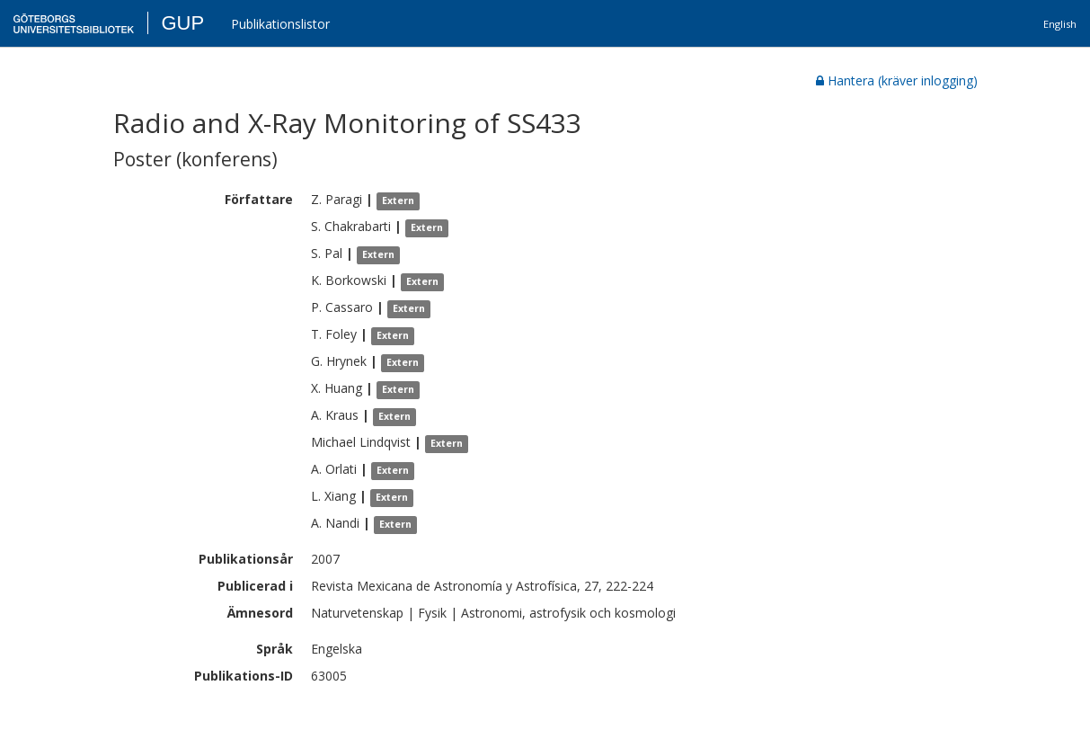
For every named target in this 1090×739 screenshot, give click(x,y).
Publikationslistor (280, 23)
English (1060, 24)
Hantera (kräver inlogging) (897, 80)
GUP (182, 23)
